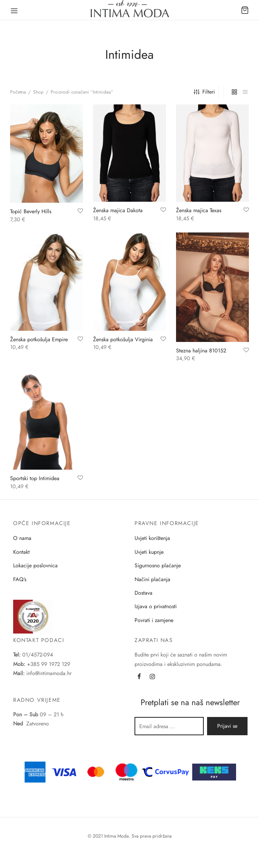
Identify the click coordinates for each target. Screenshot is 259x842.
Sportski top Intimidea (34, 478)
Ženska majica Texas (198, 210)
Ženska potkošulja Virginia (123, 339)
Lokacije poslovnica (35, 565)
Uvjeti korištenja (152, 538)
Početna (18, 92)
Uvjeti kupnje (149, 552)
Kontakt (21, 552)
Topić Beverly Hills (30, 211)
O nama (22, 538)
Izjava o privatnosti (156, 606)
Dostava (143, 593)
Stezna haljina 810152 (201, 350)
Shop (38, 92)
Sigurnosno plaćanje (158, 565)
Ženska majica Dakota (118, 210)
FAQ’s (19, 579)
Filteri (204, 92)
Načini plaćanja (152, 579)
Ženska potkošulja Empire (39, 339)
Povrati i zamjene (154, 620)
